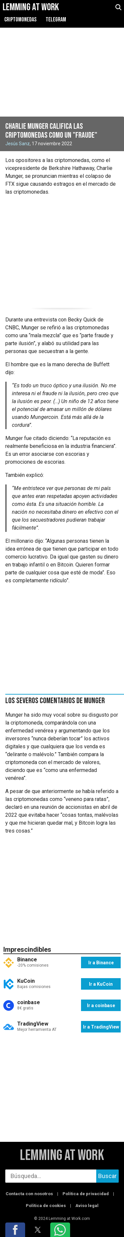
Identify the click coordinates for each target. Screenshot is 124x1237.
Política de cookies (46, 1205)
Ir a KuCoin (101, 984)
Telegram (56, 19)
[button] (15, 1230)
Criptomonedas (20, 19)
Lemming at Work (62, 1155)
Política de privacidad (85, 1193)
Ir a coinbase (101, 1005)
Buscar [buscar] (107, 1175)
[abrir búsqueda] (118, 7)
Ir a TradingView (101, 1027)
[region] (62, 250)
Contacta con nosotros (29, 1193)
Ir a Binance (101, 962)
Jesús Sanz (17, 143)
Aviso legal (87, 1205)
